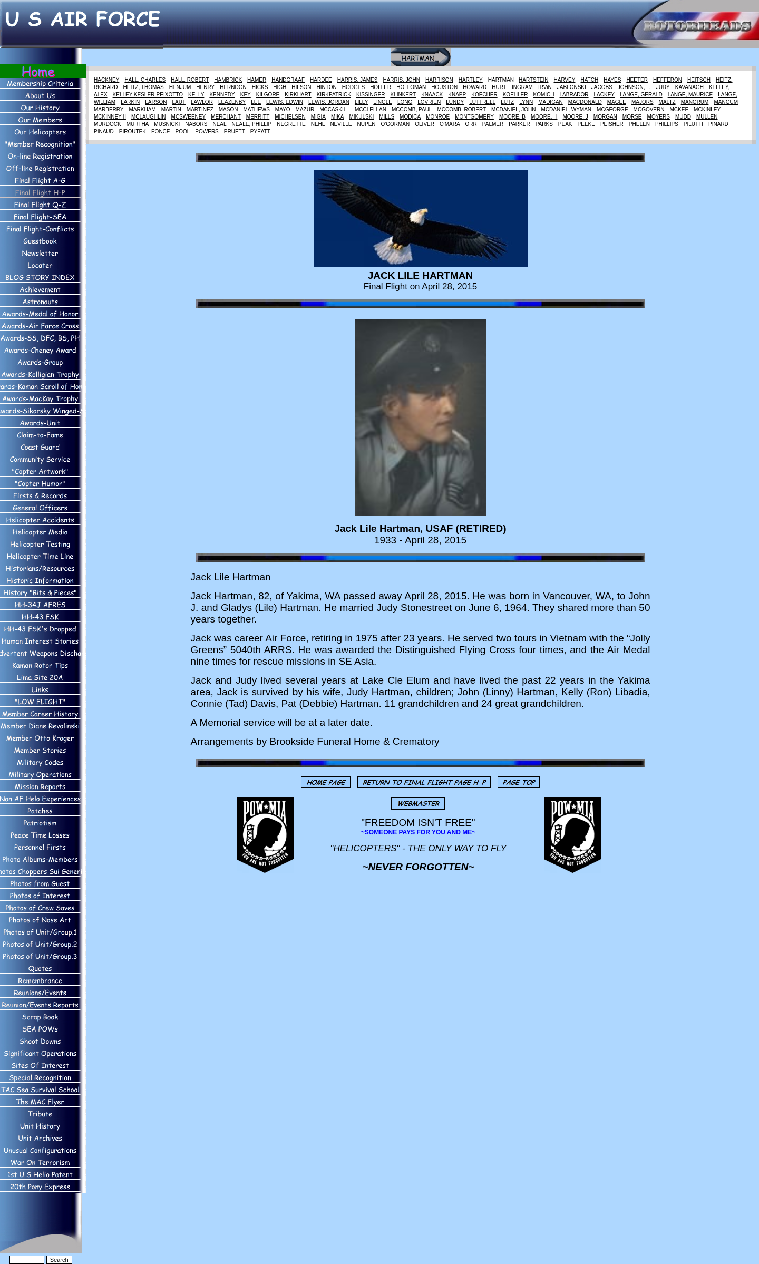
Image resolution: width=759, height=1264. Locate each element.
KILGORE (267, 95)
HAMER (256, 80)
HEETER (637, 80)
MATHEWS (256, 109)
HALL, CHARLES (145, 80)
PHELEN (639, 124)
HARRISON (439, 80)
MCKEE (679, 109)
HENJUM (180, 87)
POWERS (206, 131)
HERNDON (233, 87)
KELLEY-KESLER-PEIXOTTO (148, 95)
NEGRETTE (291, 124)
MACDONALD (585, 102)
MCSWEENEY (188, 117)
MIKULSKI (361, 117)
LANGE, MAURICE (690, 95)
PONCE (160, 131)
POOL (183, 131)
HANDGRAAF (288, 80)
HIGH (279, 87)
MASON (228, 109)
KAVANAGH (689, 87)
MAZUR (305, 109)
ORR (471, 124)
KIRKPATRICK (334, 95)
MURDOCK (107, 124)
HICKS (260, 87)
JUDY (663, 87)
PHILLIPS (666, 124)
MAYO (282, 109)
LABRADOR (574, 95)
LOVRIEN (429, 102)
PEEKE (586, 124)
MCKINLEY (707, 109)
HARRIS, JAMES (357, 80)
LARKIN (130, 102)
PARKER (519, 124)
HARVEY (565, 80)
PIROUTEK (132, 131)
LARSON (156, 102)
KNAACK (432, 95)
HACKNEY (106, 80)
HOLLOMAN (411, 87)
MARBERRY (109, 109)
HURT (499, 87)
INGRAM (522, 87)
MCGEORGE (612, 109)
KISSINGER (370, 95)
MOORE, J (575, 117)
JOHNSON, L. (634, 87)
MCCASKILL (334, 109)
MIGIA (318, 117)
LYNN (526, 102)
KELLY (196, 95)
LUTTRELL (482, 102)
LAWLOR (202, 102)
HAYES (612, 80)
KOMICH (543, 95)
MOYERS (658, 117)
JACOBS (601, 87)
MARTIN (171, 109)
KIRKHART (298, 95)
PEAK (565, 124)
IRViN (545, 87)
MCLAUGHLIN (148, 117)
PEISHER (612, 124)
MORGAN (605, 117)
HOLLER (380, 87)
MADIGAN (550, 102)
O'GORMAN (395, 124)
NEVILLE (341, 124)
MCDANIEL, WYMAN (566, 109)
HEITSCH (699, 80)
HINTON (327, 87)
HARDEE (321, 80)
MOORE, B (512, 117)
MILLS (386, 117)
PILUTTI (693, 124)
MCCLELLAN (370, 109)
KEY (245, 95)
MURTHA (137, 124)
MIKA (337, 117)
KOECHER (484, 95)
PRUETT (234, 131)
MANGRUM (695, 102)
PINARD (718, 124)
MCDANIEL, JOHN (513, 109)
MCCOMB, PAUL (412, 109)
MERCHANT (226, 117)
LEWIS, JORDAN (328, 102)
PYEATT (260, 131)
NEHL (318, 124)
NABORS (196, 124)
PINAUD (104, 131)
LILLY (361, 102)
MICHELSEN (290, 117)
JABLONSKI (571, 87)
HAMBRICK (228, 80)
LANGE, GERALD (641, 95)
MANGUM (726, 102)
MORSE (632, 117)
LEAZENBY (232, 102)
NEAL (219, 124)
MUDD (683, 117)
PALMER (492, 124)
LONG (404, 102)
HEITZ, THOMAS (143, 87)
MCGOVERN (649, 109)
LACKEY (604, 95)
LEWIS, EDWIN (284, 102)
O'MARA (450, 124)
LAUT (179, 102)
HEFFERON (667, 80)
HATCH (589, 80)
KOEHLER (515, 95)
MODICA (410, 117)
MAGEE (616, 102)
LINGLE (382, 102)
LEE (256, 102)
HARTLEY (471, 80)
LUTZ (507, 102)
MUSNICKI (167, 124)
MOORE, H (544, 117)
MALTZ (667, 102)
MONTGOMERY (474, 117)
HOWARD (474, 87)
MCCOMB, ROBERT (461, 109)
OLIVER (424, 124)
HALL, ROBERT (190, 80)
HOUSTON (444, 87)
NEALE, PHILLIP (252, 124)
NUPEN (366, 124)
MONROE (438, 117)
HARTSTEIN (534, 80)
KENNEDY (222, 95)
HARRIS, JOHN (401, 80)
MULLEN (707, 117)
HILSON (301, 87)
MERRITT (257, 117)
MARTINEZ (200, 109)
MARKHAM (142, 109)
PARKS (544, 124)
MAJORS (642, 102)
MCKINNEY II (110, 117)
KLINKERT (403, 95)
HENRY (205, 87)
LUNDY (455, 102)
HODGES (353, 87)
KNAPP (457, 95)
